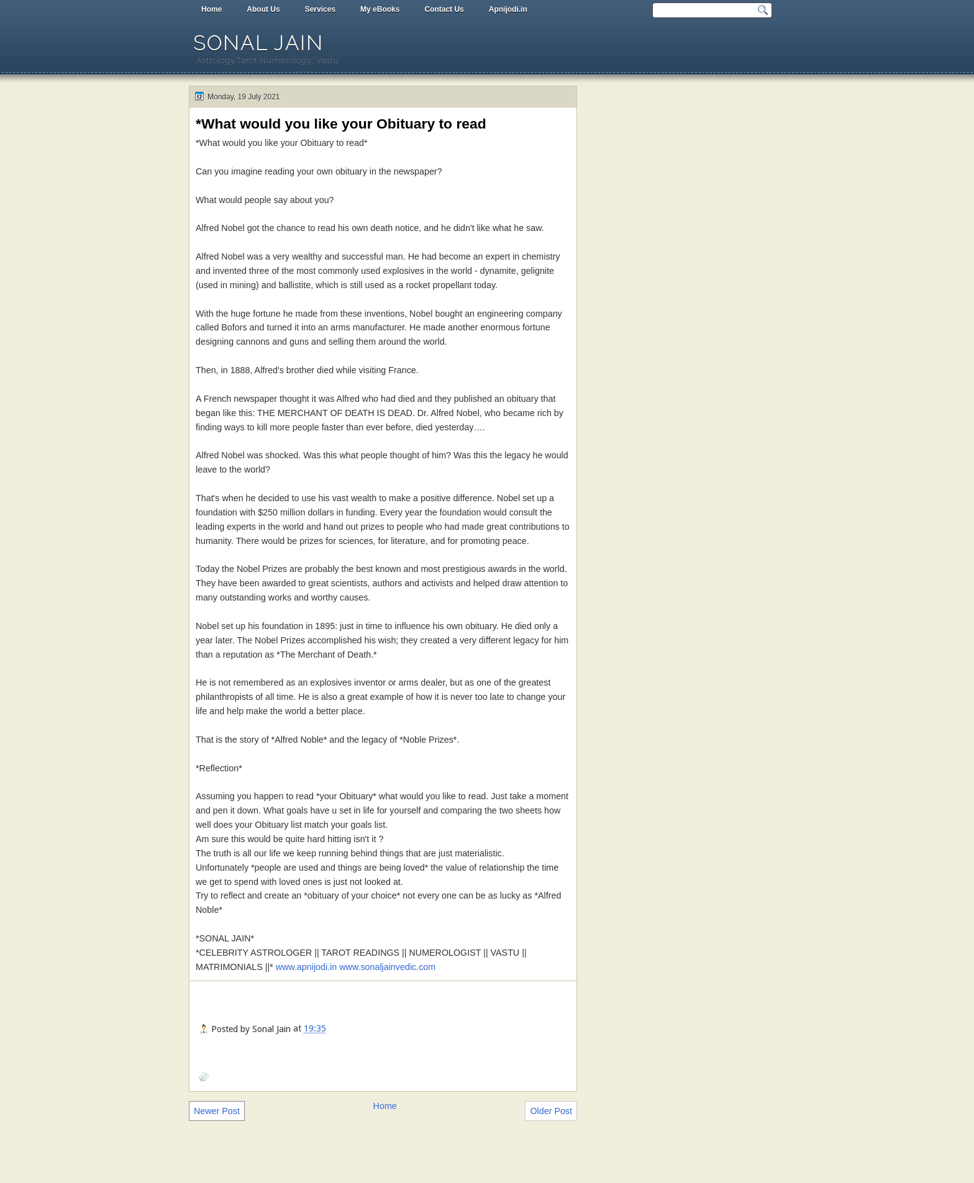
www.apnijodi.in (306, 967)
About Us (263, 9)
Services (320, 9)
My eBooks (379, 9)
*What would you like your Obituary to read (341, 124)
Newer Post (217, 1111)
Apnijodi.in (508, 9)
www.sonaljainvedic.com (387, 967)
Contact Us (443, 9)
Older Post (551, 1111)
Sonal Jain (258, 43)
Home (211, 9)
